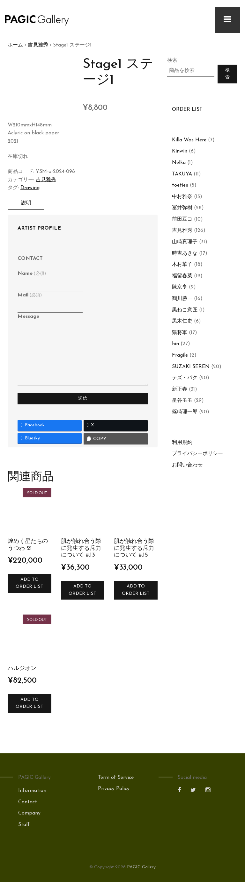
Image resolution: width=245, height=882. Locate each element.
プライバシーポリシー (197, 453)
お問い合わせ (187, 465)
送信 (82, 398)
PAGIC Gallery (141, 867)
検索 (172, 60)
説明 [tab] (28, 203)
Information (32, 790)
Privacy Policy (114, 788)
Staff (24, 824)
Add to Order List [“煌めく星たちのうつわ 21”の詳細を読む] (29, 583)
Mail (30, 295)
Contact (27, 802)
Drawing (30, 187)
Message (28, 316)
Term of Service (116, 777)
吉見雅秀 (38, 45)
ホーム (15, 45)
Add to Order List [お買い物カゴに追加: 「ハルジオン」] (29, 703)
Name (32, 273)
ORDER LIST (187, 109)
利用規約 (182, 442)
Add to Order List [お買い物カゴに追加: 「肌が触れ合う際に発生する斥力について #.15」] (136, 590)
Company (29, 813)
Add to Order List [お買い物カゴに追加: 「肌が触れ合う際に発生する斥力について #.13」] (82, 590)
